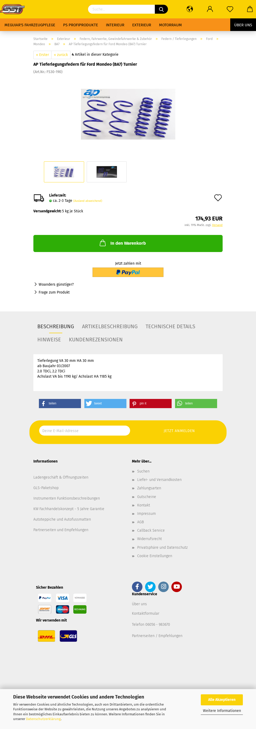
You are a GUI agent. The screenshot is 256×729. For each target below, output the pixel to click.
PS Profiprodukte (80, 25)
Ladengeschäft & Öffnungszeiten (60, 477)
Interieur (115, 25)
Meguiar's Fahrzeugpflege (29, 25)
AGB (140, 522)
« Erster (42, 55)
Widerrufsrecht (149, 539)
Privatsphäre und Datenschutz (162, 547)
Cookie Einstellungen (154, 556)
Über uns (243, 25)
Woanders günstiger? (56, 284)
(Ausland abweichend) (87, 201)
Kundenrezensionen (96, 339)
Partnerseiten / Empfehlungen (157, 636)
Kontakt (143, 505)
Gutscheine (146, 497)
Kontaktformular (145, 613)
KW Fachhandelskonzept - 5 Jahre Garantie (68, 509)
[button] (60, 403)
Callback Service (151, 530)
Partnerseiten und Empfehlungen (60, 530)
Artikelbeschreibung (110, 326)
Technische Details (170, 326)
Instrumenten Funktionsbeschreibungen (66, 498)
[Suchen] (161, 9)
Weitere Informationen (222, 711)
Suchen (143, 471)
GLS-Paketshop (46, 488)
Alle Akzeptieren (221, 699)
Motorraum (170, 25)
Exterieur (141, 25)
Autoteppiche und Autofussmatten (62, 519)
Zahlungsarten (149, 488)
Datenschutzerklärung (43, 719)
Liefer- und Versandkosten (159, 480)
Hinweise (49, 339)
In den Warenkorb (122, 243)
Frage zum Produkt (54, 292)
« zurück (61, 55)
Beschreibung (55, 326)
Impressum (146, 513)
